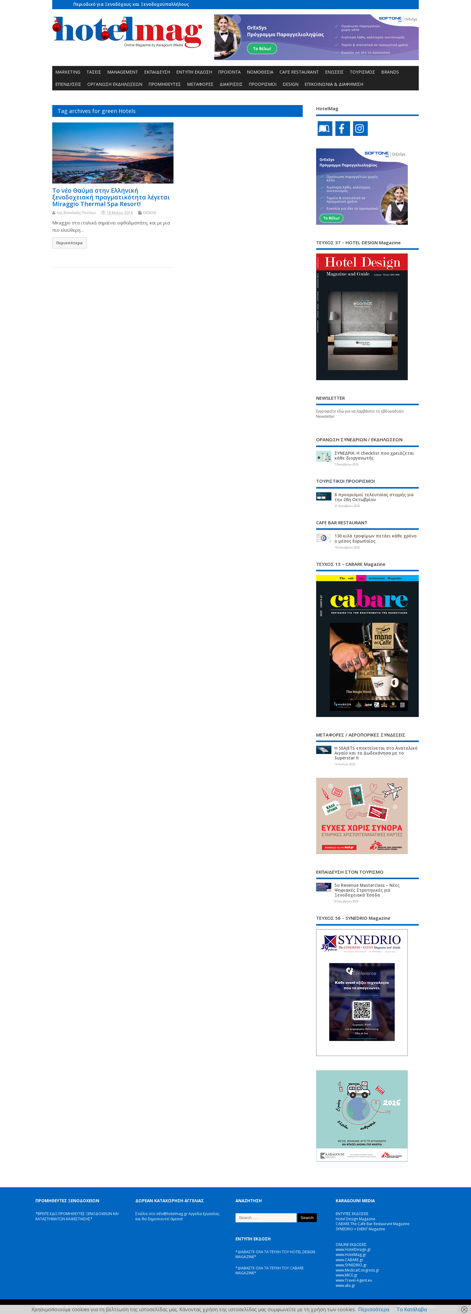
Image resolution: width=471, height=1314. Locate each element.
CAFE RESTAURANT (299, 72)
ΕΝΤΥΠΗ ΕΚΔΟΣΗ (194, 72)
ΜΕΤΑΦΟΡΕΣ (200, 84)
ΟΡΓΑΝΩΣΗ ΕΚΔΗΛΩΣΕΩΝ (114, 84)
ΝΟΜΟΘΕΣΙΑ (260, 72)
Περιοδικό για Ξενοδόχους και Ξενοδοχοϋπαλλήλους (131, 4)
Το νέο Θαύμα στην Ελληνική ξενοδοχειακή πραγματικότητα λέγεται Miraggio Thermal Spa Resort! (111, 197)
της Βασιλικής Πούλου (76, 212)
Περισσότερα (69, 242)
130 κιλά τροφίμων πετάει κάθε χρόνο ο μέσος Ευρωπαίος (375, 538)
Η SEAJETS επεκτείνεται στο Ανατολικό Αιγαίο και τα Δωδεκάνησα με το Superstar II (376, 753)
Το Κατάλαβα (411, 1309)
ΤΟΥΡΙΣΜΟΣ (362, 72)
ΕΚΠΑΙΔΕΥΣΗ (157, 72)
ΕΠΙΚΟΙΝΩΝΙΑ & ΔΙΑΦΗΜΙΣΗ (334, 84)
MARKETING (67, 72)
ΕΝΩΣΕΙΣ (334, 72)
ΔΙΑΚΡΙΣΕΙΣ (231, 84)
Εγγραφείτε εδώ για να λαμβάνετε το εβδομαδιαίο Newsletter (360, 414)
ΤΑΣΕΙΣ (93, 72)
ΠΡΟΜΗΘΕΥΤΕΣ (164, 84)
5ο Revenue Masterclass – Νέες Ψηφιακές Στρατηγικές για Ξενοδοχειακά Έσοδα (367, 890)
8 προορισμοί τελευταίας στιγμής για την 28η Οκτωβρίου (374, 497)
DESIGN (290, 84)
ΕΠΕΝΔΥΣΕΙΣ (68, 84)
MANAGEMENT (122, 72)
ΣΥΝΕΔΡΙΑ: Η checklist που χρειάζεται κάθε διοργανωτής (374, 455)
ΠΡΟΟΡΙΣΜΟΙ (262, 84)
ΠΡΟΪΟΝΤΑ (229, 72)
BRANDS (390, 72)
